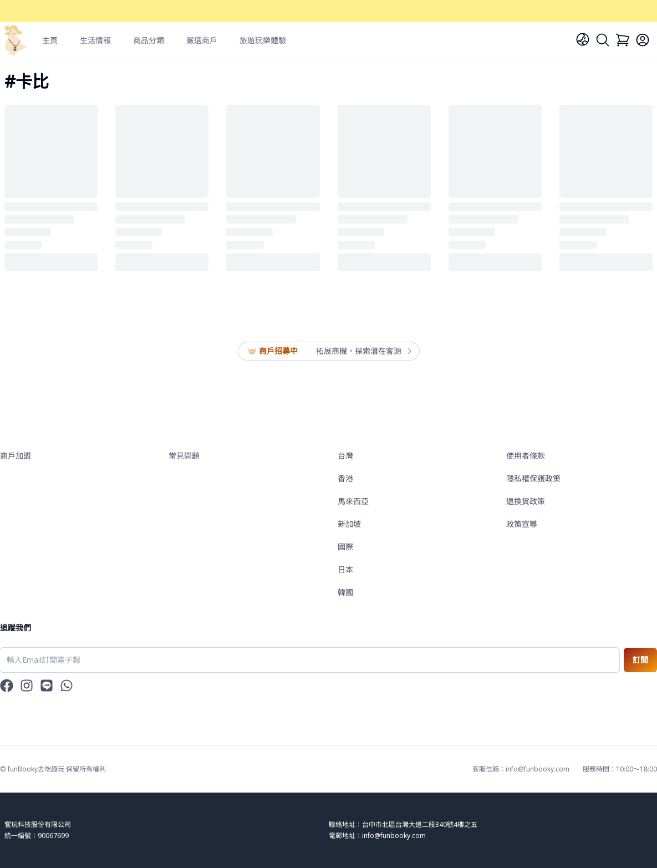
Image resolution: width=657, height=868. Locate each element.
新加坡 (349, 524)
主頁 (50, 40)
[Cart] (623, 40)
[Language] (583, 39)
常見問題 (184, 455)
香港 (345, 478)
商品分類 (148, 40)
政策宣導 (521, 524)
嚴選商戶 (201, 40)
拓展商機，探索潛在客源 (363, 351)
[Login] (643, 40)
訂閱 (640, 659)
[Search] (603, 40)
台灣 (345, 455)
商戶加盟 (15, 455)
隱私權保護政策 (533, 478)
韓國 (345, 592)
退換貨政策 (525, 501)
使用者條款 (525, 455)
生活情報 (95, 40)
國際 (345, 546)
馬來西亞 (353, 501)
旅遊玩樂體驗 (263, 40)
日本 (345, 569)
